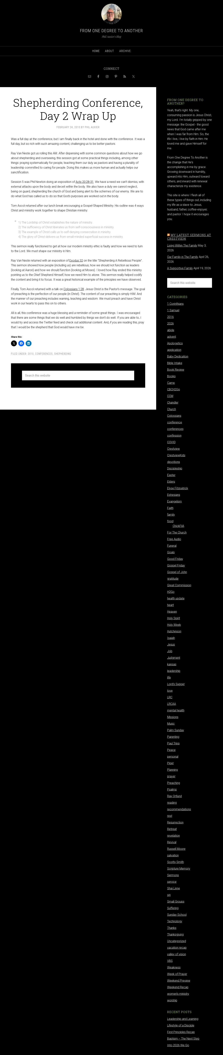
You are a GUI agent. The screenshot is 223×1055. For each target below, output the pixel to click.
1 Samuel (173, 310)
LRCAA (171, 704)
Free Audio (174, 539)
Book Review (175, 369)
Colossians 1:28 (74, 289)
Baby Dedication (177, 356)
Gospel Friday (176, 565)
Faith (170, 508)
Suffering (173, 908)
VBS (170, 961)
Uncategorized (176, 941)
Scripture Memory (178, 868)
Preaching (173, 783)
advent (171, 336)
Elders (171, 481)
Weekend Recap (177, 987)
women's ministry (178, 994)
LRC (169, 697)
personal (172, 756)
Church (171, 409)
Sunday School (177, 914)
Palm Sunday (175, 730)
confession (174, 435)
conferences (44, 353)
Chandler (172, 402)
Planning (172, 769)
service (171, 881)
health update (176, 598)
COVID (171, 442)
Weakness (174, 967)
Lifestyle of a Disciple (180, 1025)
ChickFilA (178, 526)
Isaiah (171, 638)
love (170, 690)
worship (172, 1000)
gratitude (173, 578)
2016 (170, 317)
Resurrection (175, 822)
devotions (173, 462)
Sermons (173, 875)
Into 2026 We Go (178, 1045)
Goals (171, 552)
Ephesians (173, 495)
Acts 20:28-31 (85, 182)
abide (170, 330)
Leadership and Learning (182, 1019)
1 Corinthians (175, 303)
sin (169, 895)
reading (172, 802)
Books (171, 376)
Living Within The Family (182, 245)
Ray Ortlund (174, 796)
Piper (170, 763)
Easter (171, 475)
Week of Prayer (177, 974)
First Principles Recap (181, 1032)
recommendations (179, 809)
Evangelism (174, 501)
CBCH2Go (173, 389)
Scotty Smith (175, 862)
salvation (173, 855)
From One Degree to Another (111, 30)
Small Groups (175, 901)
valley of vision (176, 954)
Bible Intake (174, 363)
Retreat (172, 829)
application (174, 350)
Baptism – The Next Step (183, 1038)
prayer (171, 776)
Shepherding (62, 353)
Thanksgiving (175, 934)
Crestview (173, 448)
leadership (173, 671)
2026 (170, 323)
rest (169, 816)
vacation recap (177, 947)
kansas (171, 664)
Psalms (172, 789)
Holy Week (174, 625)
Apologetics (175, 343)
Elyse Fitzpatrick (177, 488)
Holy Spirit (173, 618)
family (171, 514)
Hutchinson (174, 631)
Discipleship (174, 468)
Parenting (173, 737)
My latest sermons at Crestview (189, 236)
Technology (174, 921)
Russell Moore (176, 849)
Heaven (172, 611)
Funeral (171, 545)
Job (169, 651)
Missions (172, 717)
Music (171, 723)
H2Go (170, 592)
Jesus (171, 644)
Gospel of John (177, 572)
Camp (171, 383)
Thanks (171, 928)
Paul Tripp (173, 743)
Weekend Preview (178, 980)
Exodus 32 (76, 260)
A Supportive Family (180, 268)
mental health (175, 710)
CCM (170, 396)
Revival (171, 842)
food (170, 521)
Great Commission (179, 585)
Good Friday (175, 559)
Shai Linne (173, 888)
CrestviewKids (176, 455)
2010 (31, 353)
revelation (173, 835)
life (169, 677)
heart (170, 605)
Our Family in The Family (182, 257)
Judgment (173, 657)
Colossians (174, 415)
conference (174, 422)
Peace (171, 750)
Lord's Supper (176, 684)
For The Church (177, 532)
